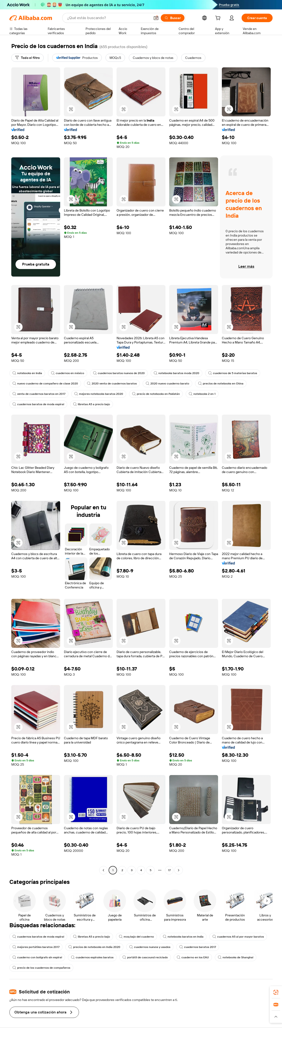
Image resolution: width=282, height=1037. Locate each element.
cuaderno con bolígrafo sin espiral (37, 957)
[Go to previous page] (103, 870)
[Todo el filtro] (27, 58)
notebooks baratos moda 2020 (176, 373)
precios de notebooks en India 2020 (94, 947)
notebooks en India (27, 373)
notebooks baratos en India (183, 937)
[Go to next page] (178, 870)
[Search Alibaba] (108, 17)
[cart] (218, 18)
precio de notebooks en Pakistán (156, 394)
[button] (156, 18)
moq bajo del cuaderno (136, 937)
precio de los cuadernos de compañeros (41, 968)
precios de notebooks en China (220, 383)
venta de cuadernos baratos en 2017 (38, 394)
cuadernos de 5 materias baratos (232, 373)
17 (169, 870)
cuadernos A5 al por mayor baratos (238, 937)
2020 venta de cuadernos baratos (112, 383)
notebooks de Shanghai (235, 957)
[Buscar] (172, 18)
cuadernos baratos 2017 (197, 947)
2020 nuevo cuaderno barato (167, 383)
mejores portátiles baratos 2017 (35, 947)
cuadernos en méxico (67, 373)
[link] (276, 992)
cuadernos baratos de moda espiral (38, 404)
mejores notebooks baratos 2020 (98, 394)
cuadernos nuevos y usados (149, 947)
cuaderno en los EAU (193, 957)
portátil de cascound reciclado (145, 957)
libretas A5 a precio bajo (91, 404)
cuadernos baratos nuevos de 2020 (119, 373)
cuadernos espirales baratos (92, 957)
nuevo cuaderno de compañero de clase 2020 (45, 383)
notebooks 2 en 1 (202, 394)
